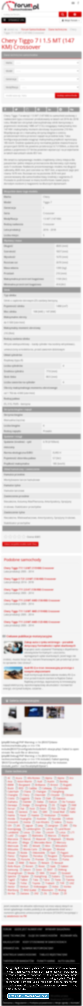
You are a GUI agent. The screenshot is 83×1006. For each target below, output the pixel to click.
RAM (21, 862)
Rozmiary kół (68, 935)
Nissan (11, 852)
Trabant (49, 883)
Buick (11, 788)
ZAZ (36, 893)
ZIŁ (45, 893)
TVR (62, 883)
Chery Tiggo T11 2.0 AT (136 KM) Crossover (29, 589)
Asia (10, 781)
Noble (23, 852)
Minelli (36, 846)
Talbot (24, 879)
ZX (65, 893)
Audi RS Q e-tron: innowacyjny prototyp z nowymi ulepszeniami (49, 669)
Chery (26, 795)
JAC (18, 825)
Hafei (73, 812)
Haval (23, 815)
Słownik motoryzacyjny (37, 948)
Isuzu (70, 822)
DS (53, 805)
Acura (19, 778)
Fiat (22, 808)
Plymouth (67, 856)
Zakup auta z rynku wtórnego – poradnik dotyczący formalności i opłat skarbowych (50, 643)
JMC (65, 825)
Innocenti (13, 822)
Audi (39, 781)
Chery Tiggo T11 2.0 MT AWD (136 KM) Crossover (32, 600)
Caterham (13, 791)
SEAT (50, 869)
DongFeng (41, 805)
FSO (53, 808)
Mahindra (37, 835)
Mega (26, 842)
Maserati (41, 839)
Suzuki (69, 876)
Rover (41, 866)
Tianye (11, 883)
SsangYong (40, 876)
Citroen (69, 795)
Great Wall (59, 812)
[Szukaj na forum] (30, 14)
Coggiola (25, 798)
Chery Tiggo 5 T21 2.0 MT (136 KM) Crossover (30, 579)
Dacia (38, 798)
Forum (7, 929)
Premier (39, 859)
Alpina (48, 778)
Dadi (48, 798)
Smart (53, 873)
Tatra (46, 879)
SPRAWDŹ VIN (16, 20)
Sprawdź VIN (11, 948)
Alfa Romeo (33, 778)
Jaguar (29, 825)
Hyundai (56, 818)
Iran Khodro (42, 822)
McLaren (12, 842)
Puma (65, 859)
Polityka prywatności (41, 1002)
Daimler (27, 801)
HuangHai (25, 818)
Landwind (13, 832)
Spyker (25, 876)
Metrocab (13, 846)
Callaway (47, 788)
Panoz (11, 856)
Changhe (13, 795)
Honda (11, 818)
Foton (43, 808)
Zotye (55, 893)
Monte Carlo (30, 849)
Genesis (23, 812)
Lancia (49, 829)
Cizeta (11, 798)
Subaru (56, 876)
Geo (35, 812)
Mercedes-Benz (43, 842)
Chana (27, 791)
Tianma (70, 879)
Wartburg (13, 890)
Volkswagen (40, 886)
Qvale (11, 862)
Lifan (38, 832)
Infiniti (69, 818)
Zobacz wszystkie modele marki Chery (20, 544)
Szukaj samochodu (67, 95)
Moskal (61, 849)
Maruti (27, 839)
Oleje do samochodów (42, 935)
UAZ (71, 883)
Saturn (27, 869)
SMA (42, 873)
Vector (11, 886)
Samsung (13, 869)
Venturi (24, 886)
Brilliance (40, 785)
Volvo (55, 886)
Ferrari (11, 808)
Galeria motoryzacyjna (24, 700)
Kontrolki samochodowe (19, 954)
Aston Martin (24, 781)
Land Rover (64, 829)
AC (9, 778)
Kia (74, 825)
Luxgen (22, 835)
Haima (11, 815)
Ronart (29, 866)
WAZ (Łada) (30, 890)
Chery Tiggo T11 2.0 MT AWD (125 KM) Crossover (32, 622)
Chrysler (55, 795)
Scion (39, 869)
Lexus (26, 832)
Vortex (67, 886)
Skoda (30, 873)
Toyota (36, 883)
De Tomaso (68, 801)
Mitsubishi (61, 846)
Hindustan (50, 815)
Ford (32, 808)
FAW (73, 805)
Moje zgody (61, 1002)
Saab (53, 866)
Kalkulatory (11, 942)
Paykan (24, 856)
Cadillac (33, 788)
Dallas (40, 801)
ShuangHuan (15, 873)
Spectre (12, 876)
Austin (50, 781)
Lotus (62, 832)
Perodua (38, 856)
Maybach (56, 839)
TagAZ (11, 879)
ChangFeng (57, 791)
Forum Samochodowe (33, 29)
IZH (10, 825)
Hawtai (35, 815)
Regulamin (21, 1002)
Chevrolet (40, 795)
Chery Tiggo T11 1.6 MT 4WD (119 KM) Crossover (32, 611)
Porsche (25, 859)
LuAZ (10, 835)
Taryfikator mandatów (18, 961)
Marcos (52, 835)
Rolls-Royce (14, 866)
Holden (65, 815)
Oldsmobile (38, 852)
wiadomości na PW (17, 916)
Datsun (53, 801)
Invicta (27, 822)
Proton (53, 859)
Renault (58, 862)
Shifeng (62, 869)
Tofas (23, 883)
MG (25, 846)
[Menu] (5, 20)
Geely (11, 812)
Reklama (8, 1002)
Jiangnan (53, 825)
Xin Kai (11, 893)
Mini (47, 846)
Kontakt (75, 1002)
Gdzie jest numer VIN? (28, 929)
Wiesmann (47, 890)
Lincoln (50, 832)
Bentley (64, 781)
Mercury (61, 842)
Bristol (54, 785)
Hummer (41, 818)
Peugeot (52, 856)
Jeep (40, 825)
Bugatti (67, 785)
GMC (45, 812)
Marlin (65, 835)
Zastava (24, 893)
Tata (35, 879)
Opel (52, 852)
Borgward (24, 785)
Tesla (58, 879)
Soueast (66, 873)
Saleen (64, 866)
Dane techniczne (57, 29)
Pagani (64, 852)
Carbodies (62, 788)
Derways (12, 805)
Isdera (57, 822)
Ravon (32, 862)
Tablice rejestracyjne (53, 954)
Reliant (45, 862)
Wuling (62, 890)
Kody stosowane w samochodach (44, 942)
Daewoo (60, 798)
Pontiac (12, 859)
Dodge (26, 805)
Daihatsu (13, 801)
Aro (71, 778)
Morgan (47, 849)
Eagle (63, 805)
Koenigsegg (14, 829)
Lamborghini (33, 829)
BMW (11, 785)
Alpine (60, 778)
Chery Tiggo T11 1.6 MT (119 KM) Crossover (29, 568)
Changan (41, 791)
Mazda (70, 839)
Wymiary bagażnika (57, 929)
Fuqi (63, 808)
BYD (21, 788)
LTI (72, 832)
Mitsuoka (13, 849)
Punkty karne (46, 961)
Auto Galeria (66, 961)
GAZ (73, 808)
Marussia (13, 839)
